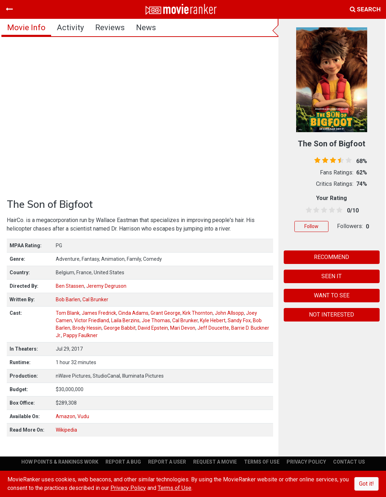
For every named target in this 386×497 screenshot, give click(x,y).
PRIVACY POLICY (306, 462)
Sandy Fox (239, 320)
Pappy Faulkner (80, 335)
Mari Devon (182, 328)
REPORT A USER (167, 462)
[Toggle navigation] (9, 9)
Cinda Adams (133, 313)
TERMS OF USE (261, 462)
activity (70, 27)
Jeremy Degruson (106, 286)
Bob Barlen (68, 299)
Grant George (165, 313)
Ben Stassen (70, 286)
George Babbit (120, 328)
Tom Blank (68, 313)
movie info (26, 27)
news (146, 27)
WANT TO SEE (331, 295)
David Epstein (153, 328)
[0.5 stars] (307, 210)
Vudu (83, 416)
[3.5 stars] (330, 210)
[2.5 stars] (322, 210)
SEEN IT (331, 276)
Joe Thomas (156, 320)
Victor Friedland (91, 320)
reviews (110, 27)
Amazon (65, 416)
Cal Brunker (95, 299)
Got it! (366, 483)
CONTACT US (349, 462)
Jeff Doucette (213, 328)
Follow (311, 226)
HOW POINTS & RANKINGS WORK (59, 462)
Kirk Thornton (198, 313)
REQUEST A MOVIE (215, 462)
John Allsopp (229, 313)
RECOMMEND (331, 257)
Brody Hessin (87, 328)
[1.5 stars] (315, 210)
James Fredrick (99, 313)
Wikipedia (66, 430)
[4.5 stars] (338, 210)
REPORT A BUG (123, 462)
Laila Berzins (125, 320)
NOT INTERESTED (331, 314)
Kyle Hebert (212, 320)
